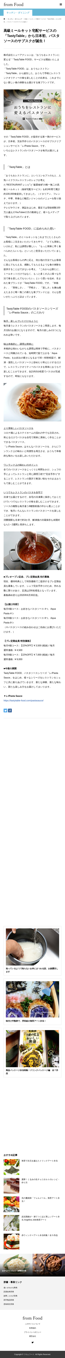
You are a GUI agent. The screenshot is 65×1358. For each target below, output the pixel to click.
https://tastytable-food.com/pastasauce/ (23, 700)
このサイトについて (32, 1324)
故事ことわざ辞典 (10, 1296)
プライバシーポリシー (32, 1332)
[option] (16, 1265)
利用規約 (32, 1328)
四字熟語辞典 (9, 1300)
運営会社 (32, 1336)
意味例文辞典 (9, 1304)
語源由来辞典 (9, 1292)
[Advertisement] (32, 42)
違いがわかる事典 (10, 1288)
